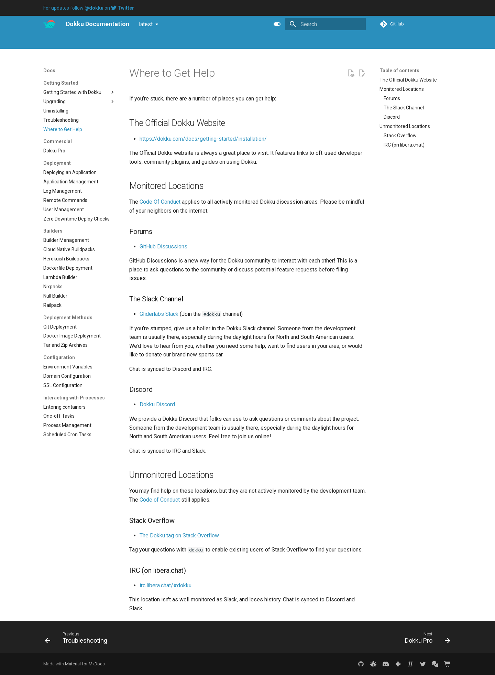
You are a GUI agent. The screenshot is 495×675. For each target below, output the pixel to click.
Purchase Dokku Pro (145, 41)
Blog (83, 41)
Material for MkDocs (85, 663)
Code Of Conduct (160, 202)
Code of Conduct (160, 499)
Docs (48, 41)
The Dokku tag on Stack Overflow (179, 535)
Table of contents (399, 70)
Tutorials (105, 41)
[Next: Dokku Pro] (425, 639)
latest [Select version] (146, 24)
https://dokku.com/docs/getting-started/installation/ (203, 139)
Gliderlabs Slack (159, 314)
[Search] (325, 24)
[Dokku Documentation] (49, 24)
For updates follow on (88, 8)
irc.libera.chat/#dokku (165, 585)
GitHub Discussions (163, 246)
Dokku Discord (157, 404)
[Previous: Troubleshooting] (78, 639)
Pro (66, 41)
